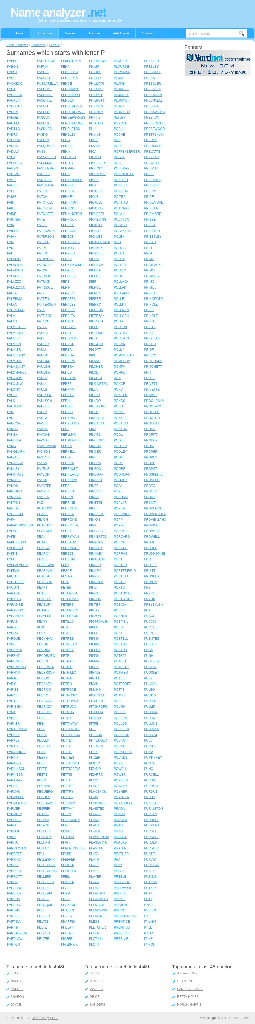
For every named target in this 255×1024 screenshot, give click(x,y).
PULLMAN (151, 729)
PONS (118, 406)
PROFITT (150, 434)
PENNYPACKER (73, 265)
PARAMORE (16, 616)
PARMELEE (15, 797)
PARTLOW (14, 939)
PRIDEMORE (153, 202)
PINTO (94, 610)
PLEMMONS (98, 910)
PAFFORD (14, 163)
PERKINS (68, 418)
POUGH (119, 706)
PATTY (42, 327)
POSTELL (121, 639)
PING (93, 508)
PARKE (12, 718)
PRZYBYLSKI (154, 604)
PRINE (149, 310)
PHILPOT (96, 95)
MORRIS (96, 981)
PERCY (66, 333)
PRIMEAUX (152, 265)
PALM (11, 316)
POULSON (121, 735)
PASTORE (44, 180)
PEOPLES (68, 276)
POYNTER (121, 797)
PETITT (66, 633)
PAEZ (11, 157)
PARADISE (15, 604)
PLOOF (94, 933)
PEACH (42, 519)
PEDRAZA (44, 684)
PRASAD (120, 842)
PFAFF (66, 842)
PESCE (66, 571)
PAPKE (12, 554)
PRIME (149, 259)
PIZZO (93, 780)
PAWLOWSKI (46, 446)
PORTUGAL (122, 593)
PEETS (42, 774)
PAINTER (14, 219)
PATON (42, 270)
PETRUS (67, 712)
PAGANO (13, 174)
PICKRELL (96, 253)
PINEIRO (95, 480)
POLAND (120, 225)
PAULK (42, 378)
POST (118, 633)
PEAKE (42, 542)
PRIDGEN (151, 208)
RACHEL (17, 989)
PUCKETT (151, 627)
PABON (12, 66)
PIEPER (95, 276)
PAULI (41, 349)
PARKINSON (16, 769)
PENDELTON (70, 95)
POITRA (120, 197)
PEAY (41, 627)
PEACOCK (45, 531)
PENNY (66, 259)
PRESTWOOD (154, 129)
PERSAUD (68, 542)
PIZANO (95, 769)
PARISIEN (14, 706)
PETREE (67, 639)
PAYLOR (43, 474)
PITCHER (96, 701)
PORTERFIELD (125, 571)
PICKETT (96, 225)
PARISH (13, 695)
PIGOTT (95, 349)
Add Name (121, 33)
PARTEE (13, 916)
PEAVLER (44, 616)
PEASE (42, 593)
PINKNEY (96, 554)
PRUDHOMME (154, 554)
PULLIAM (150, 712)
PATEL (42, 225)
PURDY (149, 797)
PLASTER (96, 848)
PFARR (66, 854)
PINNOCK (96, 582)
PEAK (41, 536)
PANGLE (13, 457)
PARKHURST (16, 752)
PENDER (67, 100)
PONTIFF (120, 418)
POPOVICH (122, 514)
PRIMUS (150, 287)
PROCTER (152, 412)
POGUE (119, 157)
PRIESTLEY (152, 236)
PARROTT (14, 876)
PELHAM (43, 842)
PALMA (12, 321)
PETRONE (68, 689)
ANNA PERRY (187, 973)
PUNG (148, 769)
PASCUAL (44, 123)
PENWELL (68, 253)
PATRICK (43, 282)
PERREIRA (69, 480)
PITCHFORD (98, 706)
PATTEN (43, 299)
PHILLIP (95, 78)
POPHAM (121, 497)
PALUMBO (14, 406)
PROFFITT (152, 423)
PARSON (13, 899)
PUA (147, 610)
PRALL (119, 831)
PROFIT (150, 429)
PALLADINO (15, 310)
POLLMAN (121, 310)
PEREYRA (68, 378)
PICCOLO (96, 168)
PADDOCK (14, 106)
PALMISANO (16, 355)
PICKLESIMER (99, 242)
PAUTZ (42, 418)
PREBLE (120, 876)
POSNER (120, 616)
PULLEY (150, 706)
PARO (11, 825)
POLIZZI (120, 270)
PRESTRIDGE (154, 123)
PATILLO (43, 242)
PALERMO (14, 299)
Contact (148, 33)
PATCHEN (44, 208)
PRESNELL (152, 72)
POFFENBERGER (127, 151)
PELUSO (43, 933)
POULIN (120, 712)
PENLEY (67, 163)
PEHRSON (45, 803)
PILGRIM (95, 378)
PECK (41, 633)
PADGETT (14, 117)
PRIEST (149, 225)
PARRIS (13, 865)
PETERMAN (70, 599)
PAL (10, 253)
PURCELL (151, 774)
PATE (41, 219)
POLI (117, 242)
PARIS (11, 684)
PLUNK (119, 106)
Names (70, 33)
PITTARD (95, 735)
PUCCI (149, 616)
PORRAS (120, 554)
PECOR (42, 644)
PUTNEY (150, 888)
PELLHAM (44, 893)
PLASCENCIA (99, 837)
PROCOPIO (152, 406)
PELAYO (43, 825)
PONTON (120, 429)
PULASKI (150, 684)
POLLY (119, 349)
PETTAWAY (69, 724)
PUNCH (149, 763)
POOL (118, 434)
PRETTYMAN (154, 134)
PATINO (42, 253)
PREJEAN (121, 905)
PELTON (43, 922)
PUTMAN (150, 876)
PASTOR (43, 174)
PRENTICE (122, 922)
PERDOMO (69, 338)
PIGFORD (96, 333)
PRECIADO (122, 882)
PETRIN (67, 678)
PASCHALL (45, 95)
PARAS (12, 621)
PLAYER (95, 876)
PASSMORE (46, 163)
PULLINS (150, 724)
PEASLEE (44, 599)
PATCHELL (45, 202)
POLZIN (119, 344)
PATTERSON (46, 304)
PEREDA (67, 355)
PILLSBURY (97, 406)
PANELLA (14, 440)
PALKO (12, 304)
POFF (118, 146)
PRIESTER (152, 231)
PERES (66, 372)
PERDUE (67, 344)
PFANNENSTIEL (73, 848)
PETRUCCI (69, 706)
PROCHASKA (154, 401)
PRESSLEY (152, 89)
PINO (93, 587)
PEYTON (67, 837)
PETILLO (67, 621)
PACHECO (14, 84)
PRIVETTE (152, 389)
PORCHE (120, 548)
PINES (94, 497)
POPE (118, 491)
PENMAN (67, 168)
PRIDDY (150, 191)
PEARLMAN (45, 565)
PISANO (95, 689)
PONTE (119, 412)
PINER (94, 486)
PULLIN (149, 718)
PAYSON (43, 491)
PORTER (120, 565)
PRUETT (150, 565)
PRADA (119, 808)
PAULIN (42, 355)
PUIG (148, 678)
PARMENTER (17, 803)
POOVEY (120, 480)
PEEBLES (44, 712)
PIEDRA (95, 270)
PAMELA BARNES (190, 989)
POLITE (119, 253)
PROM (149, 446)
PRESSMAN (153, 95)
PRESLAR (121, 939)
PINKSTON (97, 559)
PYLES (149, 933)
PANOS (12, 486)
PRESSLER (152, 84)
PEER (41, 752)
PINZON (95, 616)
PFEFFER (68, 859)
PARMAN (13, 791)
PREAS (119, 871)
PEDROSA (45, 701)
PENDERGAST (72, 106)
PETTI (65, 746)
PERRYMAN (70, 536)
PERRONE (68, 519)
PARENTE (14, 661)
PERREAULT (70, 474)
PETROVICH (70, 701)
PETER (66, 587)
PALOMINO (15, 384)
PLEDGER (96, 905)
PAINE (11, 214)
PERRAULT (69, 469)
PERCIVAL (68, 327)
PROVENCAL (154, 508)
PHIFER (67, 939)
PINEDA (95, 463)
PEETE (42, 769)
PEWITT (67, 831)
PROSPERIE (153, 474)
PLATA (94, 854)
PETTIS (66, 774)
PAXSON (43, 452)
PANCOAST (15, 423)
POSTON (120, 650)
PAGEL (12, 185)
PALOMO (13, 389)
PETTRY (67, 791)
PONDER (120, 395)
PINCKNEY (97, 440)
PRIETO (150, 242)
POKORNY (122, 208)
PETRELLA (69, 644)
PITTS (93, 752)
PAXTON (43, 457)
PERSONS (68, 559)
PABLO (12, 61)
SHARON (17, 997)
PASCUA (43, 117)
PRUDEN (150, 548)
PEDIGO (43, 678)
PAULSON (44, 401)
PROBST (150, 395)
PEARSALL (45, 576)
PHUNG (94, 134)
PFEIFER (67, 865)
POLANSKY (122, 231)
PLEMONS (97, 916)
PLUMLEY (121, 95)
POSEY (119, 610)
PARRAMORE (17, 848)
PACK (11, 89)
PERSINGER (70, 548)
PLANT (94, 825)
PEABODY (44, 508)
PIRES (94, 667)
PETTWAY (68, 803)
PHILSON (96, 106)
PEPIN (65, 287)
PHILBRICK (69, 944)
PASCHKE (44, 100)
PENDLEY (68, 134)
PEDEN (42, 661)
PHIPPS (95, 117)
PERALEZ (68, 310)
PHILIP (94, 66)
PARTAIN (13, 910)
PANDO (12, 429)
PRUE (148, 559)
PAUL (41, 338)
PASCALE (44, 78)
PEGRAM (44, 786)
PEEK (41, 724)
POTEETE (121, 667)
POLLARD (121, 293)
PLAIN (93, 797)
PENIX (65, 151)
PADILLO (13, 129)
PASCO (42, 106)
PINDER (95, 452)
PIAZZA (94, 146)
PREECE (120, 893)
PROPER (150, 452)
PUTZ (148, 899)
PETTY (66, 814)
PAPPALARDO (17, 565)
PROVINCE (152, 525)
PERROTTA (69, 525)
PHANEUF (68, 905)
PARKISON (15, 774)
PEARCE (43, 548)
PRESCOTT (122, 933)
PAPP (11, 559)
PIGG (93, 338)
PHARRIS (68, 922)
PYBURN (150, 910)
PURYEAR (151, 865)
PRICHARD (152, 180)
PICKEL (94, 197)
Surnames (44, 33)
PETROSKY (69, 695)
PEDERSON (46, 672)
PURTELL (151, 854)
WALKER (96, 989)
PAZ (40, 502)
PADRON (13, 140)
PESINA (67, 576)
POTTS (119, 689)
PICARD (95, 157)
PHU (92, 129)
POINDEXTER (124, 174)
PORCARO (122, 536)
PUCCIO (150, 621)
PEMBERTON (71, 61)
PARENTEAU (16, 667)
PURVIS (150, 859)
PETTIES (67, 757)
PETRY (66, 718)
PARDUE (13, 639)
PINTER (95, 604)
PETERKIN (69, 593)
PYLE (148, 927)
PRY (147, 587)
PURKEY (150, 814)
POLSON (120, 327)
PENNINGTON (71, 214)
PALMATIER (15, 333)
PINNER (95, 565)
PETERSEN (69, 610)
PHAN (65, 899)
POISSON (121, 191)
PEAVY (42, 621)
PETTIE (66, 752)
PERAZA (67, 321)
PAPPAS (13, 571)
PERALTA (68, 316)
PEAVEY (43, 610)
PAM (10, 412)
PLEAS (94, 888)
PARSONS (14, 905)
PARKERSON (17, 729)
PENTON (67, 248)
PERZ (65, 565)
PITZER (94, 757)
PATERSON (45, 236)
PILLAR (94, 395)
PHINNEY (96, 112)
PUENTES (151, 639)
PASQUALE (45, 146)
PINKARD (96, 531)
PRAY (118, 865)
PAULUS (43, 406)
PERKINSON (70, 423)
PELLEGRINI (46, 865)
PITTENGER (98, 740)
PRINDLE (151, 304)
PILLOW (95, 401)
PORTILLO (121, 576)
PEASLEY (44, 604)
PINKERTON (98, 536)
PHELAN (67, 927)
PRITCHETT (153, 367)
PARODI (13, 831)
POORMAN (122, 474)
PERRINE (68, 502)
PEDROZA (44, 706)
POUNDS (120, 757)
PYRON (149, 944)
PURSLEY (151, 848)
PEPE (65, 282)
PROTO (149, 486)
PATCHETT (45, 214)
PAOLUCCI (15, 514)
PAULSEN (44, 395)
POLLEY (120, 299)
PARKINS (14, 763)
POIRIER (120, 185)
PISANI (94, 684)
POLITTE (120, 265)
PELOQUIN (45, 905)
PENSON (67, 236)
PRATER (120, 848)
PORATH (120, 531)
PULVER (150, 746)
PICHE (94, 180)
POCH (118, 129)
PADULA (13, 151)
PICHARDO (97, 174)
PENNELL (68, 185)
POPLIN (119, 508)
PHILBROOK (98, 61)
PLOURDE (121, 66)
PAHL (11, 191)
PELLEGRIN (46, 859)
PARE (11, 644)
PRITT (148, 372)
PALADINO (15, 270)
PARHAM (13, 672)
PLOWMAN (122, 72)
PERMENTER (71, 440)
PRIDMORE (152, 214)
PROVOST (152, 531)
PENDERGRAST (73, 123)
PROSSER (152, 480)
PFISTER (67, 882)
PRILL (148, 248)
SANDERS (97, 1004)
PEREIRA (68, 361)
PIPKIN (94, 639)
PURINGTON (153, 808)
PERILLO (67, 395)
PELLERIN (44, 876)
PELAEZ (43, 820)
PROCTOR (152, 418)
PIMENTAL (97, 418)
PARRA (12, 842)
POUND (119, 746)
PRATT (119, 859)
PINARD (95, 434)
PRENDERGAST (126, 916)
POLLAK (120, 287)
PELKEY (43, 848)
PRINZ (149, 333)
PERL (65, 429)
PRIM (148, 253)
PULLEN (150, 701)
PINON (94, 593)
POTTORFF (122, 684)
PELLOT (43, 899)
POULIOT (121, 718)
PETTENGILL (70, 729)
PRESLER (151, 61)
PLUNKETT (122, 112)
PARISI (12, 701)
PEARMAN (45, 571)
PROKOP (150, 440)
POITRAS (121, 202)
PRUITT (149, 571)
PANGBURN (16, 452)
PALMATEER (16, 327)
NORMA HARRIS (189, 1004)
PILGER (95, 372)
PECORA (43, 650)
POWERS (121, 780)
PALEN (12, 293)
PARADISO (15, 610)
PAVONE (43, 434)
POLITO (119, 259)
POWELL (120, 769)
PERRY (66, 531)
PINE (92, 457)
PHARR (66, 916)
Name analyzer (58, 12)
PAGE (11, 180)
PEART (42, 587)
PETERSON (69, 616)
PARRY (12, 882)
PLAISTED (96, 808)
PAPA (11, 519)
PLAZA (94, 882)
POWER (120, 774)
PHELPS (67, 933)
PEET (41, 763)
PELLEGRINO (47, 871)
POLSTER (121, 333)
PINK (92, 525)
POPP (118, 519)
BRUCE (16, 973)
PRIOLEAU (152, 338)
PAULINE (43, 361)
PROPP (149, 463)
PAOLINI (13, 508)
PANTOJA (14, 497)
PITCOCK (96, 712)
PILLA (93, 389)
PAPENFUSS (16, 542)
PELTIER (43, 916)
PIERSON (96, 310)
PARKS (12, 786)
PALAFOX (14, 276)
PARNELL (14, 820)
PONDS (119, 401)
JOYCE (16, 1004)
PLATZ (94, 871)
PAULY (42, 412)
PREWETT (152, 163)
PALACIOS (15, 265)
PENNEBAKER (72, 180)
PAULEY (43, 344)
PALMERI (14, 344)
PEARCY (43, 554)
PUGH (148, 656)
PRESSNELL (153, 100)
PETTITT (67, 786)
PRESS (149, 78)
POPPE (119, 525)
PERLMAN (68, 434)
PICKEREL (97, 214)
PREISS (119, 899)
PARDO (12, 633)
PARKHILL (14, 746)
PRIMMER (151, 276)
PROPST (150, 469)
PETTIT (66, 780)
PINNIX (94, 576)
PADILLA (13, 123)
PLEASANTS (98, 899)
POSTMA (120, 644)
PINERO (95, 491)
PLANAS (95, 814)
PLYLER (120, 117)
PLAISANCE (98, 803)
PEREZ (66, 384)
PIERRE (95, 299)
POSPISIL (121, 621)
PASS (41, 151)
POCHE (119, 134)
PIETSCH (96, 321)
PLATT (94, 865)
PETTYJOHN (70, 820)
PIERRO (95, 304)
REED (94, 973)
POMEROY (122, 361)
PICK (92, 185)
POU (117, 701)
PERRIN (67, 497)
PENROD (67, 225)
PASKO (42, 134)
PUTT (148, 893)
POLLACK (121, 282)
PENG (65, 140)
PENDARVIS (70, 89)
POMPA (119, 367)
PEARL (42, 559)
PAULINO (44, 372)
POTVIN (120, 695)
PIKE (92, 355)
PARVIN (43, 66)
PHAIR (66, 888)
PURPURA (152, 825)
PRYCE (149, 593)
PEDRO (42, 695)
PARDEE (13, 627)
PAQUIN (13, 587)
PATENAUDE (46, 231)
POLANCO (121, 219)
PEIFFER (43, 808)
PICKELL (95, 202)
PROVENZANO (155, 519)
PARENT (13, 656)
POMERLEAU (124, 355)
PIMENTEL (97, 423)
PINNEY (95, 571)
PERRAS (67, 463)
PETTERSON (70, 735)
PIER (92, 282)
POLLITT (120, 304)
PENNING (68, 208)
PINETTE (96, 502)
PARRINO (14, 859)
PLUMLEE (121, 89)
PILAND (94, 361)
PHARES (67, 910)
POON (118, 457)
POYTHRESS (123, 803)
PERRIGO (68, 491)
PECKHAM (45, 639)
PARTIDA (14, 922)
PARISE (12, 689)
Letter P (54, 45)
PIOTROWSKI (99, 621)
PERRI (66, 486)
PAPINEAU (15, 548)
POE (117, 140)
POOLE (119, 440)
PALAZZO (14, 282)
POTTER (120, 678)
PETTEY (67, 740)
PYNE (148, 939)
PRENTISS (122, 927)
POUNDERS (123, 752)
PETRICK (68, 661)
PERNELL (68, 452)
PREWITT (151, 168)
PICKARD (96, 191)
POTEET (120, 661)
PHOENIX (96, 123)
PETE (65, 582)
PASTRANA (45, 185)
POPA (118, 486)
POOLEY (120, 452)
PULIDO (150, 695)
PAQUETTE (15, 582)
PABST (12, 72)
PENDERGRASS (73, 117)
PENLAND (68, 157)
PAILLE (12, 208)
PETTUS (67, 797)
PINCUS (95, 446)
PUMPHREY (153, 757)
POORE (119, 469)
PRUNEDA (152, 576)
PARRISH (14, 871)
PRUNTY (150, 582)
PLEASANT (97, 893)
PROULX (150, 491)
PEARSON (45, 582)
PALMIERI (14, 349)
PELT (41, 910)
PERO (65, 457)
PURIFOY (151, 803)
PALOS (12, 395)
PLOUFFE (121, 61)
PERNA (66, 446)
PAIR (10, 225)
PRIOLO (150, 344)
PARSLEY (14, 893)
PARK (11, 712)
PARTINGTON (17, 933)
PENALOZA (69, 78)
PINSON (95, 599)
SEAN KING (185, 981)
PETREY (67, 650)
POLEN (119, 236)
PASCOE (43, 112)
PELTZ (42, 927)
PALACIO (14, 259)
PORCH (119, 542)
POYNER (120, 791)
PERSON (67, 554)
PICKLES (96, 236)
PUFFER (150, 644)
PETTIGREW (70, 769)
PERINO (67, 412)
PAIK (10, 202)
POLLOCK (121, 316)
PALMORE (14, 361)
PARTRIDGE (46, 61)
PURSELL (151, 837)
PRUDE (149, 542)
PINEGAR (96, 474)
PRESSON (152, 106)
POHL (118, 163)
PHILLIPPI (96, 84)
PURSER (150, 842)
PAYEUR (43, 469)
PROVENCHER (155, 514)
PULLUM (150, 735)
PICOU (94, 259)
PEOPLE (67, 270)
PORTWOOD (123, 599)
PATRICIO (44, 276)
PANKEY (13, 469)
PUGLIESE (152, 661)
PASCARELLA (47, 84)
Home (19, 33)
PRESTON (151, 117)
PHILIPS (95, 72)
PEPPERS (68, 299)
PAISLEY (13, 231)
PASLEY (43, 140)
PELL (41, 854)
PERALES (68, 304)
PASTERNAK (46, 168)
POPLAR (120, 502)
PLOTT (94, 944)
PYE (147, 916)
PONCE (119, 384)
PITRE (93, 724)
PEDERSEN (45, 667)
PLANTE (95, 831)
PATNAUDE (45, 259)
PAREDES (14, 650)
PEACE (42, 514)
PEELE (42, 735)
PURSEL (150, 831)
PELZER (43, 939)
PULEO (149, 689)
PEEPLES (44, 746)
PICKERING (97, 219)
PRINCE (150, 293)
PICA (92, 151)
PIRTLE (94, 678)
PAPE (11, 536)
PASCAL (43, 72)
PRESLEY (151, 66)
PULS (148, 740)
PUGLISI (150, 667)
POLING (120, 248)
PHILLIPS (96, 89)
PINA (92, 429)
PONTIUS (121, 423)
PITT (92, 729)
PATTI (41, 310)
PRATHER (121, 854)
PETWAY (67, 808)
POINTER (121, 180)
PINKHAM (96, 542)
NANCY (16, 981)
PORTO (119, 587)
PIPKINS (95, 644)
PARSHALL (15, 888)
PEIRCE (43, 814)
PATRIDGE (45, 287)
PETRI (65, 656)
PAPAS (12, 531)
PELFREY (44, 837)
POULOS (120, 724)
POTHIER (121, 672)
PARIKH (13, 678)
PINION (94, 519)
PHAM (65, 893)
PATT (41, 293)
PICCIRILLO (98, 163)
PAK (10, 248)
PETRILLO (68, 672)
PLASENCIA (98, 842)
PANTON (13, 502)
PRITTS (149, 378)
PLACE (94, 786)
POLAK (119, 214)
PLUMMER (122, 100)
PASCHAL (44, 89)
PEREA (66, 349)
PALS (11, 401)
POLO (118, 321)
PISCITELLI (97, 695)
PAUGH (42, 333)
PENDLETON (70, 129)
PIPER (94, 627)
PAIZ (10, 242)
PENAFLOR (69, 72)
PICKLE (94, 231)
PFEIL (65, 876)
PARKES (13, 735)
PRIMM (149, 270)
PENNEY (67, 197)
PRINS (149, 321)
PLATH (94, 859)
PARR (11, 837)
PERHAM (67, 389)
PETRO (66, 684)
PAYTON (43, 497)
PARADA (13, 593)
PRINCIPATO (153, 299)
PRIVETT (150, 384)
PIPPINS (95, 661)
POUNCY (120, 740)
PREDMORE (123, 888)
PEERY (42, 757)
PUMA (148, 752)
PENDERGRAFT (73, 112)
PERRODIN (69, 508)
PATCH (42, 197)
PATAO (42, 191)
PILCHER (96, 367)
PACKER (13, 100)
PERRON (67, 514)
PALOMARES (17, 372)
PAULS (42, 389)
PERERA (67, 367)
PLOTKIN (96, 939)
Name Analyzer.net (45, 1018)
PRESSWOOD (154, 112)
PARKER (13, 724)
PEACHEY (44, 525)
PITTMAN (96, 746)
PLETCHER (97, 927)
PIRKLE (94, 672)
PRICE (149, 174)
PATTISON (44, 316)
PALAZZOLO (16, 287)
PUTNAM (150, 882)
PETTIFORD (70, 763)
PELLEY (43, 888)
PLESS (94, 922)
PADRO (12, 134)
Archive (94, 33)
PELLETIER (45, 882)
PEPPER (67, 293)
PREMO (119, 910)
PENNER (67, 191)
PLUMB (119, 84)
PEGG (41, 780)
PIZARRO (96, 774)
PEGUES (43, 797)
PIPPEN (95, 650)
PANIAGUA (15, 463)
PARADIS (14, 599)
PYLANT (150, 922)
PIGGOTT (96, 344)
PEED (41, 718)
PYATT (149, 905)
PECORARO (46, 656)
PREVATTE (152, 151)
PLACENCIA (98, 791)
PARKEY (13, 740)
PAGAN (12, 168)
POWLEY (120, 786)
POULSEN (121, 729)
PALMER (13, 338)
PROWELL (152, 536)
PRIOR (149, 349)
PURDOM (151, 786)
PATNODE (44, 265)
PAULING (44, 367)
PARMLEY (14, 814)
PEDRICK (44, 689)
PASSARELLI (46, 157)
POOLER (120, 446)
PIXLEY (94, 763)
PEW (64, 825)
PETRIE (66, 667)
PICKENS (96, 208)
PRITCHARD (153, 361)
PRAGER (120, 820)
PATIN (41, 248)
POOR (118, 463)
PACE (11, 78)
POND (118, 389)
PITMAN (95, 718)
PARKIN (13, 757)
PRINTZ (149, 327)
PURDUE (150, 791)
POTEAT (120, 656)
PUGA (148, 650)
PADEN (12, 112)
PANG (11, 446)
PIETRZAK (97, 316)
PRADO (119, 814)
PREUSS (150, 140)
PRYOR (149, 599)
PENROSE (68, 231)
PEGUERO (45, 791)
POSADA (120, 604)
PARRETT (14, 854)
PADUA (12, 146)
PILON (94, 412)
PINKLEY (96, 548)
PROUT (149, 497)
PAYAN (42, 463)
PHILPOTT (97, 100)
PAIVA (11, 236)
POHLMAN (121, 168)
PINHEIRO (96, 514)
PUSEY (149, 871)
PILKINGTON (98, 384)
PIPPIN (94, 656)
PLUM (118, 78)
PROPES (150, 457)
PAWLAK (43, 440)
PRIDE (149, 197)
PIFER (93, 327)
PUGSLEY (151, 672)
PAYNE (42, 480)
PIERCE (95, 287)
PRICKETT (152, 185)
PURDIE (150, 780)
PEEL (41, 729)
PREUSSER (152, 146)
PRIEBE (150, 219)
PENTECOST (70, 242)
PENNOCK (68, 219)
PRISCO (150, 355)
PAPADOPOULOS (20, 525)
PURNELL (151, 820)
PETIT (65, 627)
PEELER (43, 740)
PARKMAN (14, 780)
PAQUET (13, 576)
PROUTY (150, 502)
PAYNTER (44, 486)
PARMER (13, 808)
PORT (118, 559)
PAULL (42, 384)
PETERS (67, 604)
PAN (10, 418)
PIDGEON (96, 265)
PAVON (42, 429)
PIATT (93, 140)
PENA (65, 66)
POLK (118, 276)
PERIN (66, 401)
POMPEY (120, 372)
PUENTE (150, 633)
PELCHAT (44, 831)
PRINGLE (151, 316)
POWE (119, 763)
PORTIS (119, 582)
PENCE (66, 84)
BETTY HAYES (188, 997)
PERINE (67, 406)
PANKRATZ (15, 474)
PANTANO (14, 491)
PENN (65, 174)
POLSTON (121, 338)
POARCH (120, 123)
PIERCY (95, 293)
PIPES (93, 633)
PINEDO (95, 469)
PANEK (12, 434)
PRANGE (120, 837)
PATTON (43, 321)
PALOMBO (14, 378)
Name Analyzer (17, 45)
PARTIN (12, 927)
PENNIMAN (69, 202)
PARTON (13, 944)
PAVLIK (42, 423)
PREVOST (151, 157)
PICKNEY (96, 248)
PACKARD (14, 95)
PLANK (94, 820)
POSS (118, 627)
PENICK (67, 146)
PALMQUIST (16, 367)
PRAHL (119, 825)
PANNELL (14, 480)
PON (117, 378)
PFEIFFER (68, 871)
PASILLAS (44, 129)
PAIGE (12, 197)
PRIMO (149, 282)
